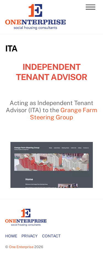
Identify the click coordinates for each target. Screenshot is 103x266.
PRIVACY (29, 236)
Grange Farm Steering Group (63, 113)
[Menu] (90, 7)
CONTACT (51, 236)
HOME (11, 236)
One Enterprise (21, 247)
